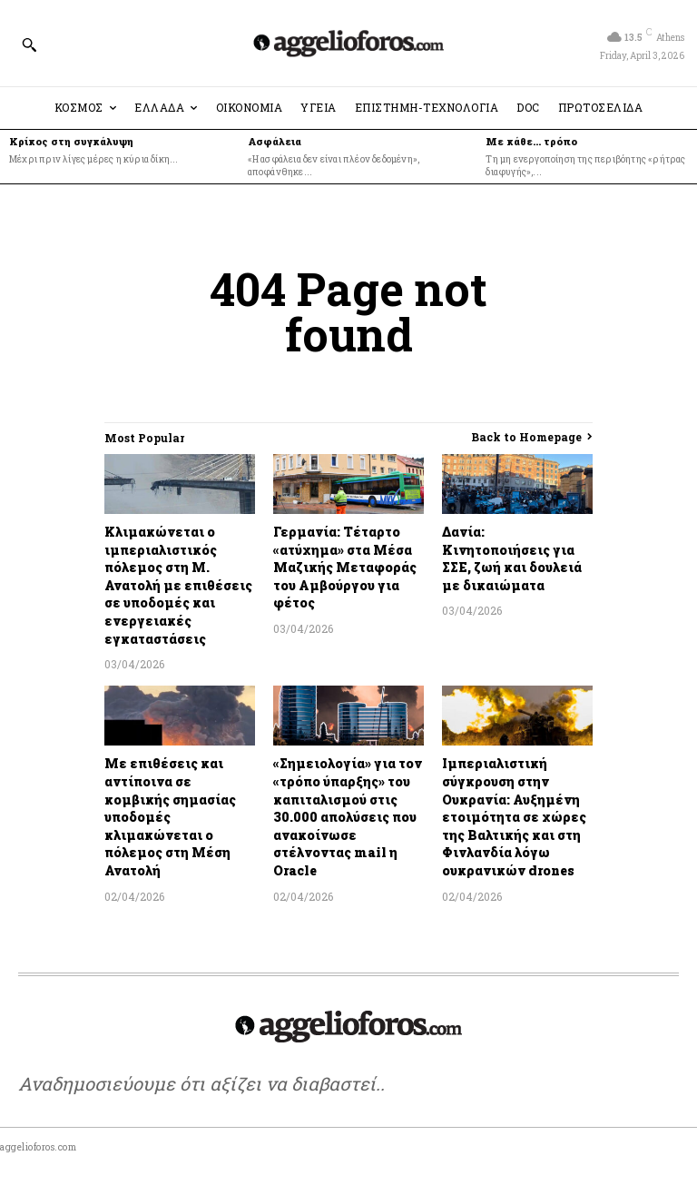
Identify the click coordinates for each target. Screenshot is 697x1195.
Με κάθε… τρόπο (531, 141)
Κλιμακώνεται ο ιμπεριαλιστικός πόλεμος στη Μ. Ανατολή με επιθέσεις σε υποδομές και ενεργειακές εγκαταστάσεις (178, 585)
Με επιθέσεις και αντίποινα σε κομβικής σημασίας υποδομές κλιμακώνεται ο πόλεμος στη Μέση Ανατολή (170, 817)
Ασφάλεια (274, 141)
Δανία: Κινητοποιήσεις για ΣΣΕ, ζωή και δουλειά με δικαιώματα (512, 558)
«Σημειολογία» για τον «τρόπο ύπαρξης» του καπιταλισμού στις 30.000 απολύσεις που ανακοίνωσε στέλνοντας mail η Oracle (347, 817)
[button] (29, 44)
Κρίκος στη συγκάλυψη (71, 141)
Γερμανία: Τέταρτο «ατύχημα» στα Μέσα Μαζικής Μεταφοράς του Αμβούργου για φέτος (345, 567)
